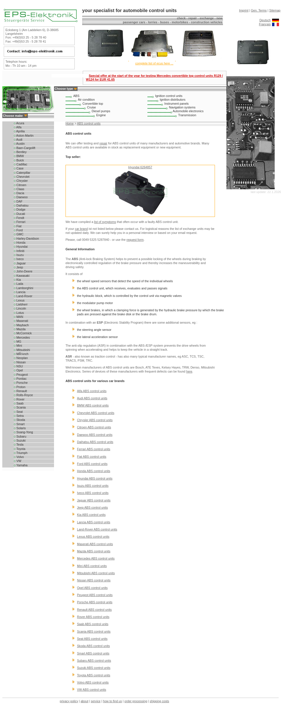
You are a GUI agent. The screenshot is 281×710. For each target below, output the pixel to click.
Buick (19, 160)
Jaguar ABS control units (94, 500)
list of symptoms (105, 222)
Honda (19, 242)
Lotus (19, 312)
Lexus (19, 300)
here (189, 371)
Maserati (21, 320)
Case (19, 168)
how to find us (112, 701)
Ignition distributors (172, 99)
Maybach (21, 325)
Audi (18, 139)
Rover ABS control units (93, 617)
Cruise (91, 107)
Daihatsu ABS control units (95, 442)
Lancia (19, 292)
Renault (20, 391)
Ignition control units (168, 96)
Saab (19, 403)
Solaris (20, 428)
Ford (18, 230)
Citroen (20, 185)
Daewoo (21, 197)
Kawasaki (22, 275)
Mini (18, 345)
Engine (101, 115)
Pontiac (20, 378)
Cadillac (20, 164)
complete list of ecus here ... (154, 63)
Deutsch (265, 20)
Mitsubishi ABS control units (96, 573)
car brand (81, 228)
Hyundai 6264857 (140, 167)
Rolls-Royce (23, 395)
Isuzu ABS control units (93, 485)
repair (103, 143)
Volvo (19, 457)
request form (135, 239)
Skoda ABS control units (93, 646)
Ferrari (19, 222)
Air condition (86, 99)
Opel (18, 370)
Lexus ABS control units (93, 536)
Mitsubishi (22, 350)
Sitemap (274, 10)
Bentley (20, 152)
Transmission (187, 115)
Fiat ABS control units (91, 456)
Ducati (19, 213)
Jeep (18, 267)
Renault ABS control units (94, 609)
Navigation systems (182, 107)
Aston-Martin (24, 135)
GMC (19, 234)
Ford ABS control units (92, 463)
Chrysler (21, 180)
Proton (19, 387)
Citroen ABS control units (94, 427)
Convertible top (92, 103)
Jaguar (20, 263)
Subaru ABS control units (94, 660)
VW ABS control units (91, 689)
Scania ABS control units (94, 631)
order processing (135, 701)
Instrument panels (176, 103)
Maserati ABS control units (95, 544)
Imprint (244, 10)
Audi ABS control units (92, 398)
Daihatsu (21, 205)
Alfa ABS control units (91, 391)
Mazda (20, 329)
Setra (19, 415)
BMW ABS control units (93, 405)
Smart (19, 424)
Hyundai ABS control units (94, 478)
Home (70, 123)
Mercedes (22, 337)
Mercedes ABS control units (96, 558)
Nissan (20, 362)
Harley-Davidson (26, 238)
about (84, 701)
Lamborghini (23, 288)
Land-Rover (23, 296)
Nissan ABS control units (94, 580)
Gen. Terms (259, 10)
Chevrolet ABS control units (95, 413)
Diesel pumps (101, 111)
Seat (18, 411)
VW (17, 461)
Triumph (20, 453)
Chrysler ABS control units (95, 420)
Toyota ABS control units (93, 675)
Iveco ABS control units (93, 493)
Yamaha (21, 465)
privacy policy (69, 701)
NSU (18, 366)
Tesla (19, 444)
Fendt (19, 218)
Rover (19, 399)
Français (265, 24)
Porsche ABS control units (94, 602)
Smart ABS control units (93, 653)
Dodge (19, 209)
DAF (18, 201)
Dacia (19, 193)
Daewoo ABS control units (94, 434)
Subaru (20, 436)
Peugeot (21, 374)
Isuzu (19, 255)
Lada (18, 283)
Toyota (19, 449)
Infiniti (19, 251)
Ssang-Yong (23, 432)
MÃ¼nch (21, 354)
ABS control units (89, 123)
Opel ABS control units (92, 587)
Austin (19, 143)
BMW (19, 156)
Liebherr (21, 304)
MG (17, 341)
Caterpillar (22, 172)
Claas (19, 189)
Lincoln (20, 308)
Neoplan (21, 358)
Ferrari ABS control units (93, 449)
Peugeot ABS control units (95, 595)
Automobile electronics (188, 111)
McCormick (23, 333)
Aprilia (19, 131)
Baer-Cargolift (24, 148)
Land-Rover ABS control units (97, 529)
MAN (18, 316)
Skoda (19, 419)
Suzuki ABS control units (93, 667)
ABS (76, 96)
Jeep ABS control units (92, 507)
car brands (117, 381)
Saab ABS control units (92, 624)
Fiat (18, 226)
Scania (20, 407)
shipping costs (159, 701)
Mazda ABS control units (93, 551)
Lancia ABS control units (93, 522)
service (96, 701)
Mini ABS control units (92, 566)
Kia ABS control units (91, 514)
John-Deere (23, 271)
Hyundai (21, 246)
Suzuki (20, 440)
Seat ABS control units (92, 638)
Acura (19, 123)
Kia (17, 279)
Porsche (21, 382)
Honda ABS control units (93, 471)
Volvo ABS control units (93, 682)
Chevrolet (22, 176)
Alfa (18, 127)
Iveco (19, 259)
